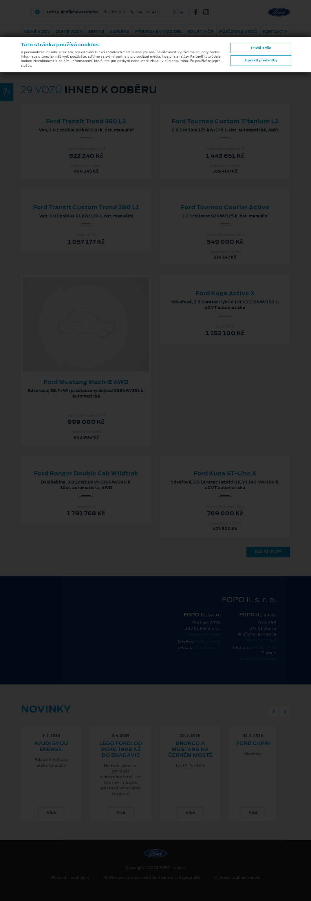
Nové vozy (36, 31)
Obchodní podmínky (70, 877)
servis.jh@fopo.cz (257, 658)
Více (51, 812)
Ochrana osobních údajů (237, 877)
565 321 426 (208, 642)
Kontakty (275, 31)
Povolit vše (261, 47)
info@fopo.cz (207, 647)
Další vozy (268, 552)
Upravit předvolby (261, 60)
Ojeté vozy (69, 31)
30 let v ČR (200, 31)
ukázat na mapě (204, 634)
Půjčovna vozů (238, 31)
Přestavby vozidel (158, 31)
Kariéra (119, 31)
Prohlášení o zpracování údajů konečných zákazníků (151, 877)
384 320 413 (263, 647)
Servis (96, 31)
